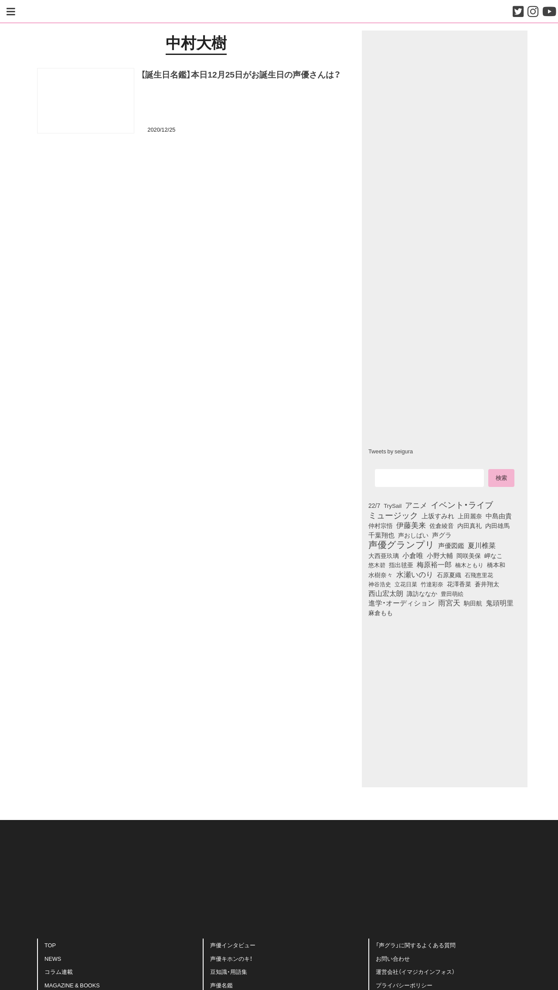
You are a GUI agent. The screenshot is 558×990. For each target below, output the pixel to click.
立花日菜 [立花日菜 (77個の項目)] (406, 583)
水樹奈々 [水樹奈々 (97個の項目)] (380, 575)
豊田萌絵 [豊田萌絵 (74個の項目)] (452, 593)
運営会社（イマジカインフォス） (415, 971)
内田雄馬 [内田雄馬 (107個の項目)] (497, 525)
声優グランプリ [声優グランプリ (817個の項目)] (401, 544)
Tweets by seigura (390, 451)
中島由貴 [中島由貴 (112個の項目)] (499, 515)
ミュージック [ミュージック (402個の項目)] (393, 514)
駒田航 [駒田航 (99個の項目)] (473, 603)
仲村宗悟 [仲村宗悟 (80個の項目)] (380, 525)
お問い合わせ (393, 958)
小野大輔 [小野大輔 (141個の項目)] (440, 555)
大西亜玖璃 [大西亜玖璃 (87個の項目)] (383, 555)
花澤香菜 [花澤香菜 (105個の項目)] (459, 583)
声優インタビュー (232, 945)
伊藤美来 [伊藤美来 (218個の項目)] (411, 525)
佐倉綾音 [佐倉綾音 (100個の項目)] (441, 525)
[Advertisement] (196, 184)
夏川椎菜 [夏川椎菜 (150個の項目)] (482, 545)
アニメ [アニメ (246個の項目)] (416, 504)
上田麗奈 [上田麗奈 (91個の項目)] (470, 515)
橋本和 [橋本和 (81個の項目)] (496, 564)
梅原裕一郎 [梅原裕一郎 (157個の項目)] (434, 564)
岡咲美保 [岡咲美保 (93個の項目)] (468, 555)
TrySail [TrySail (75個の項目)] (392, 505)
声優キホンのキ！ (231, 958)
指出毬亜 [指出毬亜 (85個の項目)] (401, 564)
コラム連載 (58, 971)
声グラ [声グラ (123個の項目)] (442, 535)
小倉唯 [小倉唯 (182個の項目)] (412, 555)
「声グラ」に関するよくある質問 (416, 945)
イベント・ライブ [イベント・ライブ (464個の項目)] (462, 504)
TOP (50, 945)
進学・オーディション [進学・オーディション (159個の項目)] (401, 603)
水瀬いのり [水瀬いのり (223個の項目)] (414, 574)
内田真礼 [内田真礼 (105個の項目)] (469, 525)
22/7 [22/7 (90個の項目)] (374, 505)
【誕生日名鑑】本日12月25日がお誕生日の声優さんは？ (241, 74)
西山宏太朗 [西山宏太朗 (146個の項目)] (385, 593)
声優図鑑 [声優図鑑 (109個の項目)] (451, 545)
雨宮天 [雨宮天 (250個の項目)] (449, 602)
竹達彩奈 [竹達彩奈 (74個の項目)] (432, 584)
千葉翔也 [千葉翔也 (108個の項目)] (381, 535)
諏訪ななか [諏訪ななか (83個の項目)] (422, 593)
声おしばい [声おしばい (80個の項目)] (413, 535)
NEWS (52, 958)
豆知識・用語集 (228, 971)
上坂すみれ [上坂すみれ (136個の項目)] (438, 515)
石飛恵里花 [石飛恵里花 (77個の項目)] (479, 574)
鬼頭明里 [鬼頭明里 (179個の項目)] (500, 602)
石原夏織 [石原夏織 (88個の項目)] (449, 574)
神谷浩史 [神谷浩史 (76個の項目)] (379, 583)
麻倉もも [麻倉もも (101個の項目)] (380, 612)
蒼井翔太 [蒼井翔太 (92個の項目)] (487, 583)
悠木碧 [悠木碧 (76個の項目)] (376, 564)
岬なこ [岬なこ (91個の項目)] (493, 555)
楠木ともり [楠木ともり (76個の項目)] (469, 564)
